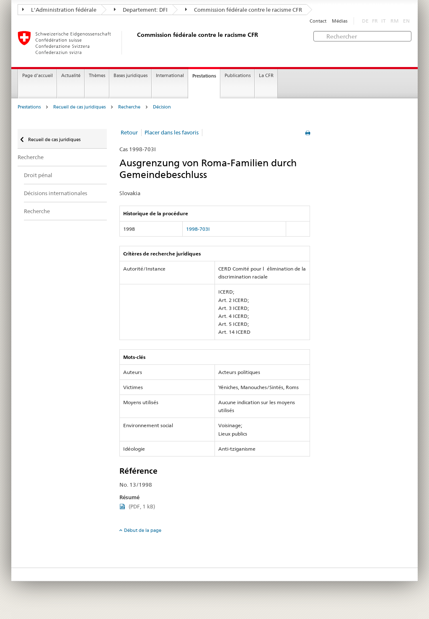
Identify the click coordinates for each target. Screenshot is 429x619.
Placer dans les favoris (172, 132)
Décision (162, 107)
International (170, 75)
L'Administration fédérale (59, 9)
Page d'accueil (37, 75)
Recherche (129, 107)
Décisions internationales (55, 193)
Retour (129, 132)
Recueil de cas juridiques (79, 107)
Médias (339, 21)
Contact (318, 21)
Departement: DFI (141, 9)
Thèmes (97, 75)
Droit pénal (38, 175)
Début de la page (142, 530)
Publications (238, 75)
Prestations (204, 76)
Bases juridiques (130, 75)
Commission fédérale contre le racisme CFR (243, 9)
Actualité (70, 75)
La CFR (266, 75)
